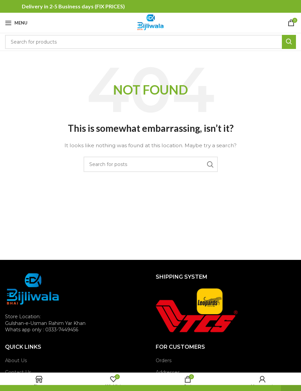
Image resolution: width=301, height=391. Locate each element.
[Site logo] (150, 22)
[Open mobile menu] (16, 23)
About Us (16, 360)
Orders (163, 360)
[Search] (150, 42)
